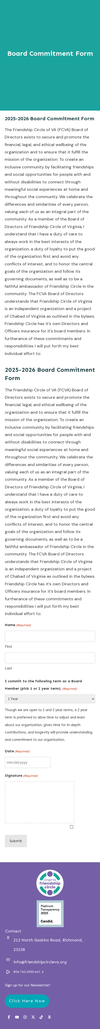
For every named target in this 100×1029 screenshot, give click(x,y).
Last (8, 668)
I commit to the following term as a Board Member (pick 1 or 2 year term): (43, 686)
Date (17, 751)
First (8, 647)
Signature (21, 776)
